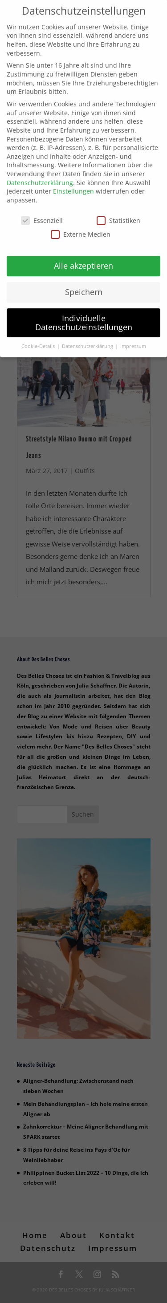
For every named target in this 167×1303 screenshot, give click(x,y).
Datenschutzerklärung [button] (88, 337)
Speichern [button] (83, 283)
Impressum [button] (133, 337)
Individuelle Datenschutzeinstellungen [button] (83, 314)
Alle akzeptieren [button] (83, 256)
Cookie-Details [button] (38, 337)
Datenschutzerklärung (40, 173)
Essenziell (42, 211)
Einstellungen (73, 182)
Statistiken (118, 211)
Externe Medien (80, 225)
